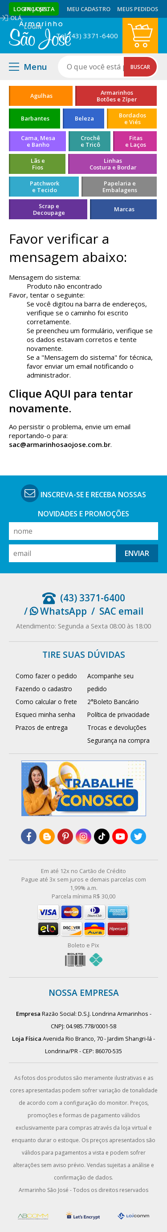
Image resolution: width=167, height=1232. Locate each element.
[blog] (47, 836)
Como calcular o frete (46, 701)
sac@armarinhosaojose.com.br (59, 444)
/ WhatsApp (55, 611)
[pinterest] (65, 836)
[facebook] (29, 836)
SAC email (121, 611)
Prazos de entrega (42, 727)
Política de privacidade (118, 714)
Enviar (137, 553)
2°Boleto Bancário (113, 701)
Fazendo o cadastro (44, 688)
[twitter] (138, 836)
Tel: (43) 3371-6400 (87, 35)
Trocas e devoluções (117, 727)
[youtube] (120, 836)
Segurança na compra (118, 740)
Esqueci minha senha (45, 714)
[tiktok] (102, 836)
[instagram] (83, 836)
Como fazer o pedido (46, 676)
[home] (40, 35)
